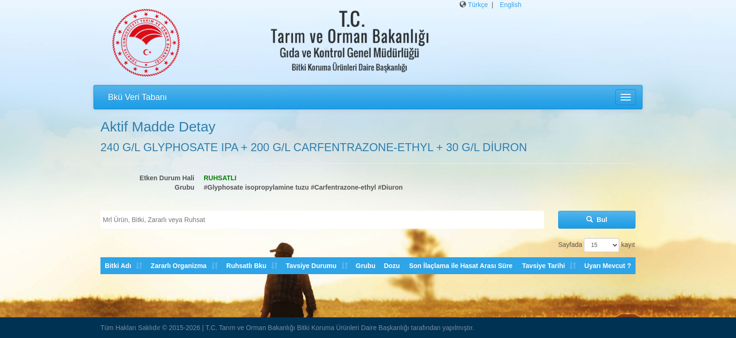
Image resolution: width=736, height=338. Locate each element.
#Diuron (390, 187)
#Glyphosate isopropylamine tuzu (256, 187)
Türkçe (478, 4)
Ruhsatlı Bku (246, 265)
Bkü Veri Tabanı (137, 97)
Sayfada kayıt (596, 245)
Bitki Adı (118, 265)
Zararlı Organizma (179, 265)
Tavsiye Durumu (310, 265)
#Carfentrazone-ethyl (343, 187)
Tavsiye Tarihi (543, 265)
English (510, 4)
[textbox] (324, 219)
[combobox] (322, 220)
